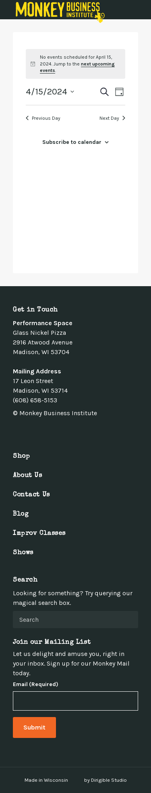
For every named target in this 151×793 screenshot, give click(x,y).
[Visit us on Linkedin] (45, 431)
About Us (27, 476)
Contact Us (31, 495)
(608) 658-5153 (35, 400)
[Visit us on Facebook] (16, 431)
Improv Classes (39, 534)
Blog (21, 514)
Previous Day (43, 118)
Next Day (112, 118)
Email (35, 684)
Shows (23, 553)
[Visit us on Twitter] (26, 431)
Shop (21, 456)
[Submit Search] (129, 619)
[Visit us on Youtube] (55, 431)
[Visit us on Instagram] (35, 431)
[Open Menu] (140, 9)
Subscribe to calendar (71, 142)
